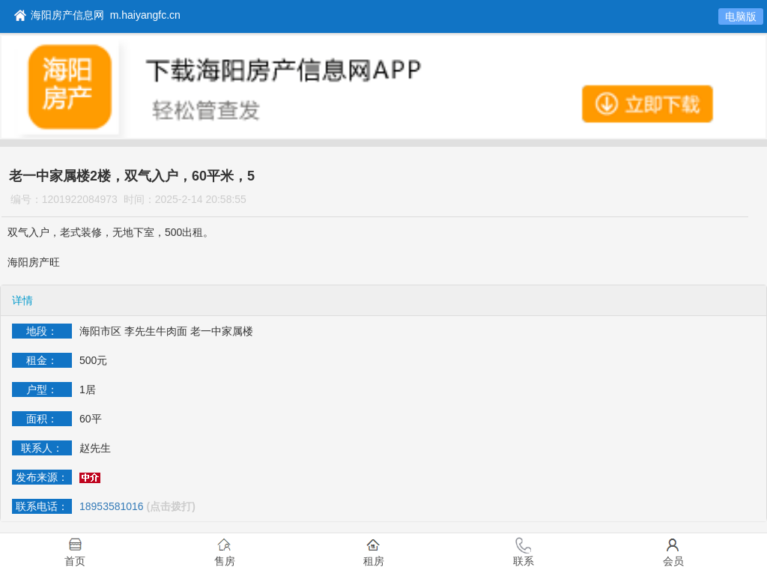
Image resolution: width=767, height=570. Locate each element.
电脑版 (741, 16)
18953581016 (111, 506)
